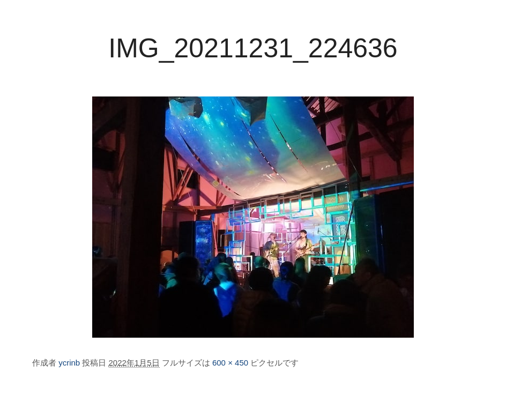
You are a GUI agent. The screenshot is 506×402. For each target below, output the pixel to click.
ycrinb (69, 362)
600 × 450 (230, 362)
